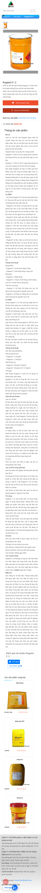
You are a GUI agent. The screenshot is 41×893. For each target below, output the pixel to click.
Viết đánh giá (14, 662)
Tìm (32, 11)
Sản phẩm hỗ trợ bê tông (27, 118)
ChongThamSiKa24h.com (22, 880)
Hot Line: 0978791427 (20, 110)
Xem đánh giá (14, 666)
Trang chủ (7, 17)
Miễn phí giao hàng (20, 103)
